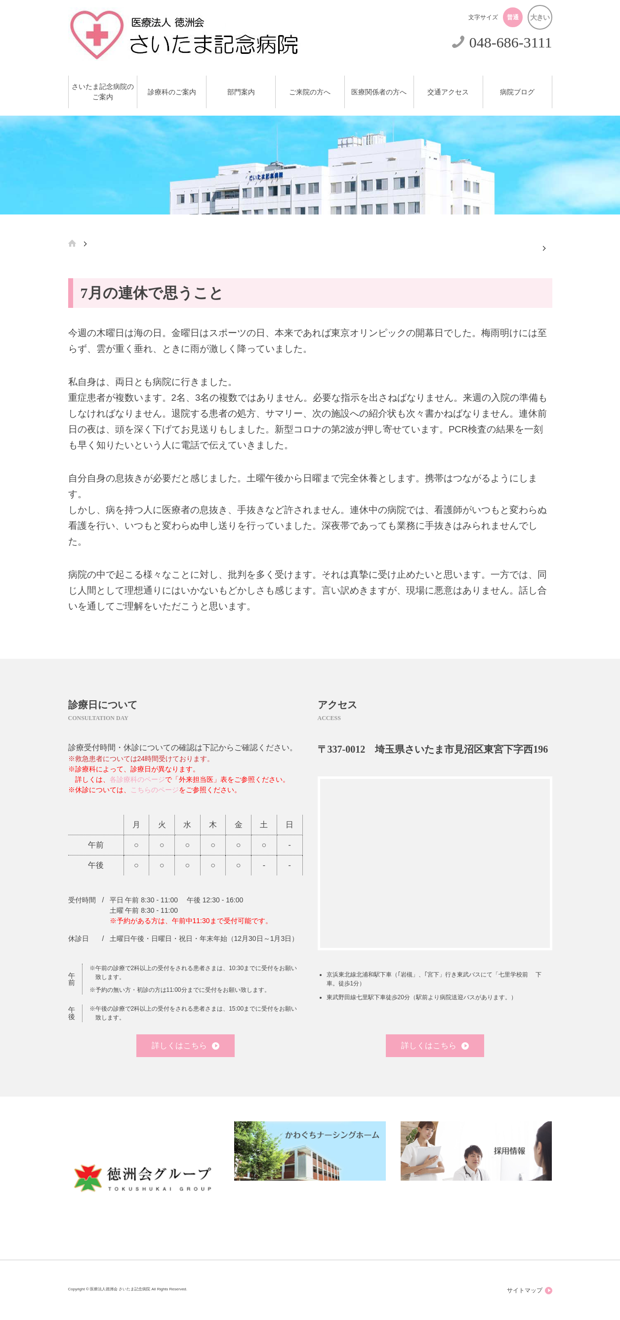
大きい (539, 17)
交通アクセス (448, 92)
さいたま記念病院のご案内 (103, 92)
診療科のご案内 (172, 92)
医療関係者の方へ (379, 92)
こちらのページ (154, 790)
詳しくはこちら (185, 1045)
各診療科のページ (137, 779)
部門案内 (241, 92)
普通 (513, 17)
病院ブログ (517, 92)
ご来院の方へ (310, 92)
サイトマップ (529, 1290)
